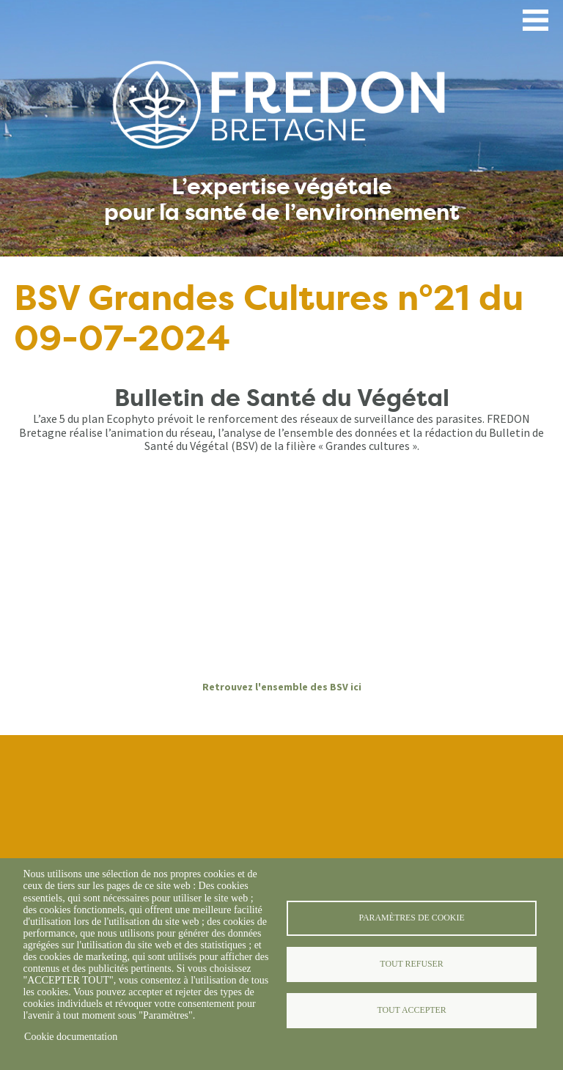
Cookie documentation (70, 1036)
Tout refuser (411, 964)
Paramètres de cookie (411, 917)
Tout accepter (411, 1010)
